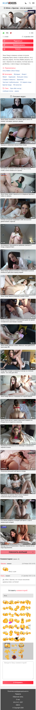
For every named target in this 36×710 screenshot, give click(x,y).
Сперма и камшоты (9, 79)
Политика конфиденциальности (18, 691)
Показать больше (18, 552)
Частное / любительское (11, 82)
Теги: (7, 88)
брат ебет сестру (15, 88)
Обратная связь (18, 697)
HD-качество (17, 85)
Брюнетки (20, 79)
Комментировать (19, 45)
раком (17, 91)
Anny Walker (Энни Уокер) (11, 70)
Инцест (24, 74)
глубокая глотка (8, 91)
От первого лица (25, 82)
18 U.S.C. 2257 (18, 702)
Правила (18, 694)
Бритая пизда (7, 85)
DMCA (18, 705)
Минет (5, 77)
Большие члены (22, 77)
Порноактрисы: (10, 68)
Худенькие (11, 77)
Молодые (17, 74)
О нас (18, 699)
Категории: (8, 74)
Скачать (18, 49)
